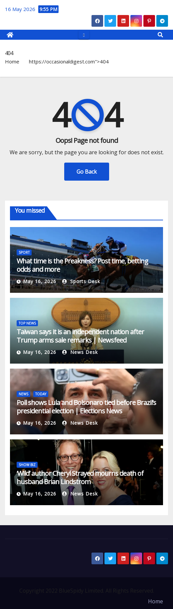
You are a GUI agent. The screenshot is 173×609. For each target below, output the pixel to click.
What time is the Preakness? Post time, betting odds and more (82, 265)
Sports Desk (81, 281)
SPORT (24, 252)
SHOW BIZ (27, 464)
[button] (160, 35)
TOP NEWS (27, 323)
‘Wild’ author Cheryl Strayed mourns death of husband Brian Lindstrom (80, 477)
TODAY (40, 394)
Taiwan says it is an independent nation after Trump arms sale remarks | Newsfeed (80, 336)
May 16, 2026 (39, 281)
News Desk (80, 352)
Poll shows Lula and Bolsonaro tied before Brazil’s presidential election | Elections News (86, 406)
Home (12, 61)
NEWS (23, 394)
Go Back (87, 171)
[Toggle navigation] (84, 34)
